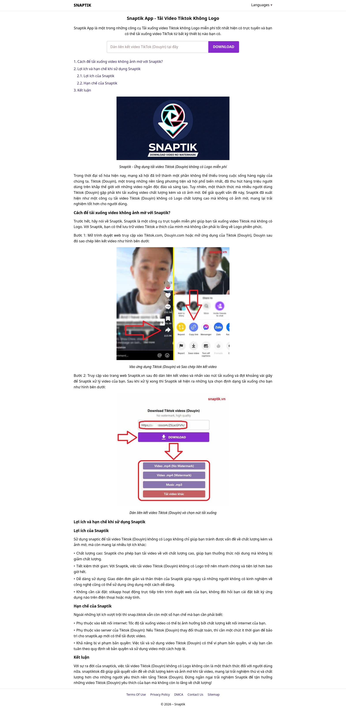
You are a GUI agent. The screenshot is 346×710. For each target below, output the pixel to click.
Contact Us (195, 694)
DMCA (178, 694)
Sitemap (214, 694)
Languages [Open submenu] (260, 5)
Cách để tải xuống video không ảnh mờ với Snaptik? (120, 61)
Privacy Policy (160, 694)
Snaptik (82, 5)
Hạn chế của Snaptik (100, 83)
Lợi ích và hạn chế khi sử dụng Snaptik (109, 68)
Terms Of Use (136, 694)
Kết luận (84, 90)
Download (223, 46)
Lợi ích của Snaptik (99, 75)
